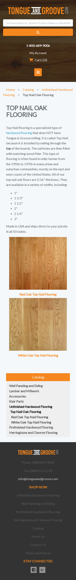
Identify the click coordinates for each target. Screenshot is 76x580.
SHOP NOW (38, 487)
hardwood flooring (19, 133)
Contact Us (38, 545)
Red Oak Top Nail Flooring (38, 294)
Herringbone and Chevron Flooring (33, 432)
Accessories (17, 396)
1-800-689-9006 (38, 45)
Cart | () (38, 60)
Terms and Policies (38, 553)
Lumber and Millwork (24, 391)
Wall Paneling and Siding (26, 386)
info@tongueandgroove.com (38, 479)
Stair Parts (16, 401)
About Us (38, 536)
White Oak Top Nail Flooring (38, 355)
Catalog (28, 89)
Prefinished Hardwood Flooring (31, 427)
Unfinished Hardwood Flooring (30, 406)
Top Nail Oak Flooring (38, 95)
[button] (38, 72)
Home (10, 89)
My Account (38, 53)
